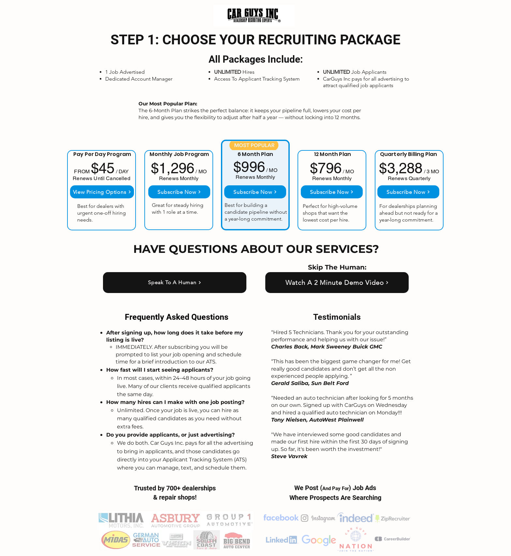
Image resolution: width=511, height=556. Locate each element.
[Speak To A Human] (174, 282)
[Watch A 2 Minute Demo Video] (337, 282)
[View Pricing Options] (102, 191)
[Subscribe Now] (179, 191)
